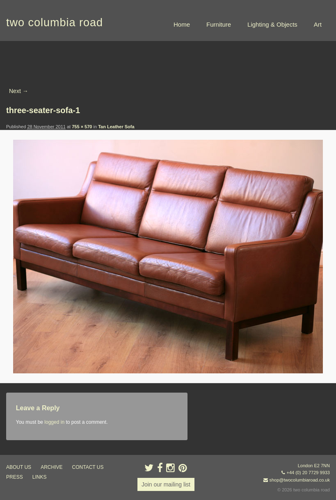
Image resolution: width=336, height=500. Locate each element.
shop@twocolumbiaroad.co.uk (299, 479)
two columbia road (54, 22)
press (14, 477)
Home (182, 24)
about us (18, 467)
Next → (18, 91)
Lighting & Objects (272, 24)
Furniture (218, 24)
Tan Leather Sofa (116, 126)
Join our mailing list (166, 484)
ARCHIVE (51, 467)
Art (318, 24)
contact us (88, 467)
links (39, 477)
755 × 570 (82, 126)
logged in (54, 422)
